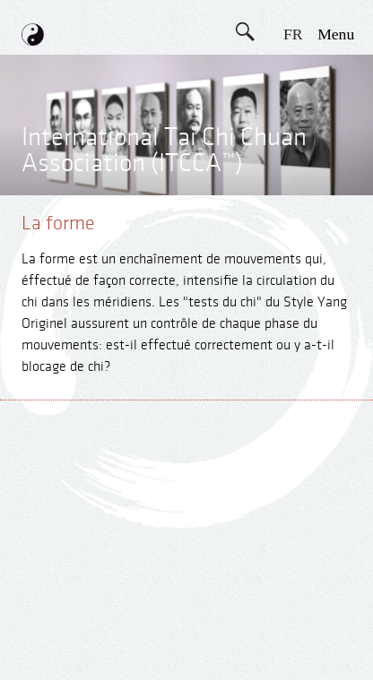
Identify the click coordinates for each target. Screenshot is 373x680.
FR (293, 34)
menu (335, 34)
